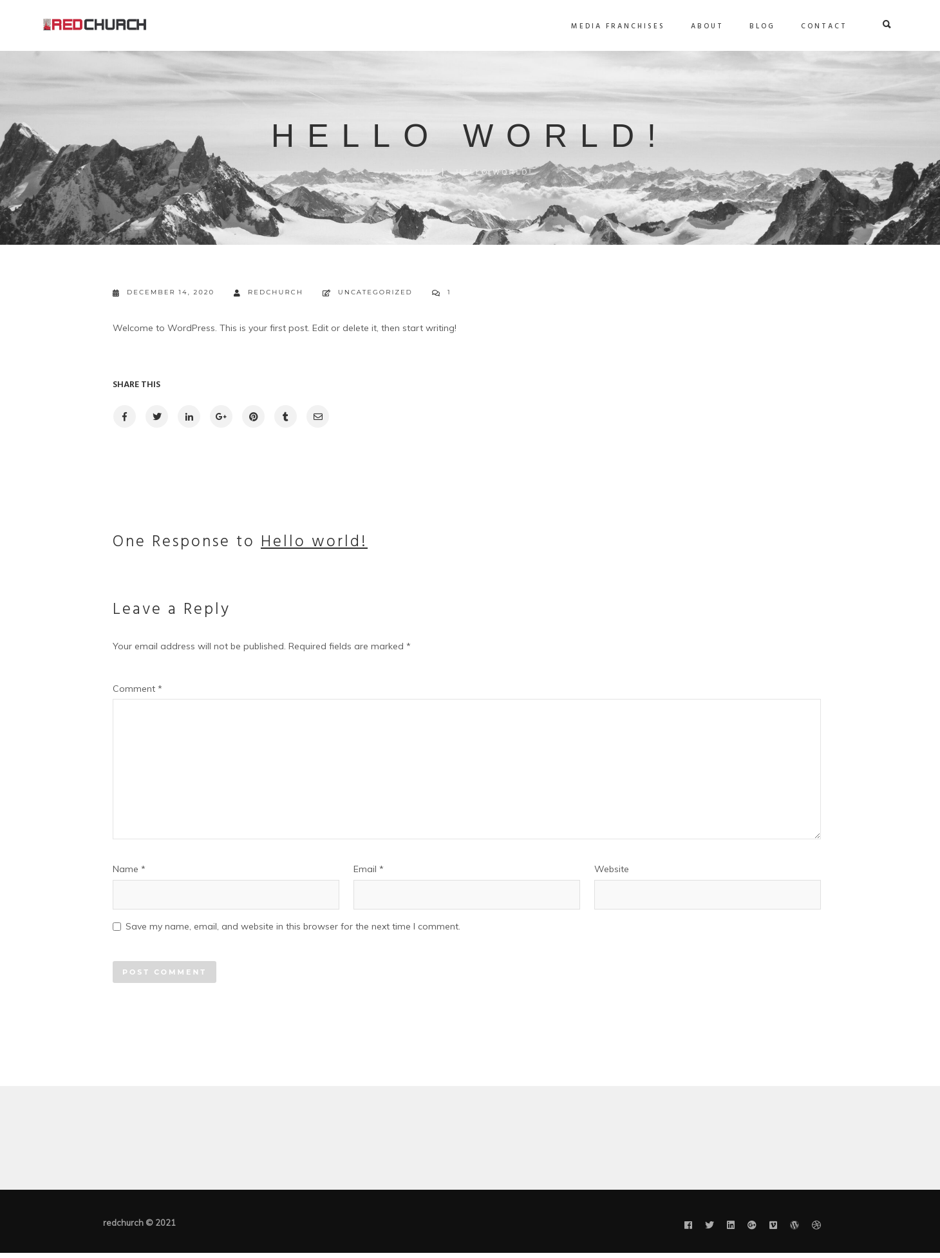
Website (611, 869)
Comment (137, 688)
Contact (764, 26)
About (647, 26)
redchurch (268, 293)
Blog (702, 26)
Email (368, 869)
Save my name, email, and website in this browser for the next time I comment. (293, 926)
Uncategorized (375, 292)
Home (421, 172)
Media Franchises (558, 26)
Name (129, 869)
